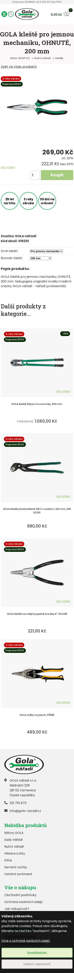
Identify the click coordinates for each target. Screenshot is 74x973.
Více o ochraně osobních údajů (25, 940)
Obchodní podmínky (20, 895)
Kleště (59, 58)
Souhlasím (37, 952)
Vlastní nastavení (37, 964)
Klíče (8, 860)
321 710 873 (18, 803)
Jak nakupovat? (16, 908)
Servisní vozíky (15, 867)
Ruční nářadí (42, 58)
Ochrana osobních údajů (23, 902)
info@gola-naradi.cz (25, 811)
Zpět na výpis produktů (19, 66)
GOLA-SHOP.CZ (20, 58)
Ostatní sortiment (18, 874)
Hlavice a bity (14, 853)
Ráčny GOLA (13, 833)
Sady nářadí (13, 839)
